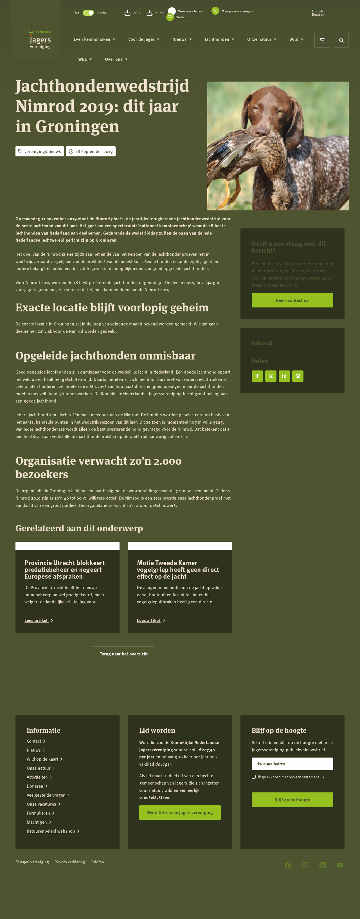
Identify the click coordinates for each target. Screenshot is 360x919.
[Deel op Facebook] (257, 376)
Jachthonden (223, 39)
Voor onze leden (192, 11)
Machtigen (37, 863)
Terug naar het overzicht (124, 694)
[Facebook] (287, 906)
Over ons (119, 59)
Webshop (186, 17)
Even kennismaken (98, 39)
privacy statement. (304, 818)
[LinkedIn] (322, 906)
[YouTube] (340, 906)
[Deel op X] (270, 376)
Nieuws (185, 39)
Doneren (35, 827)
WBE (88, 59)
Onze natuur (265, 39)
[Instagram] (305, 906)
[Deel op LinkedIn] (284, 376)
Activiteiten (37, 818)
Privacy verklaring (70, 902)
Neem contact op (292, 300)
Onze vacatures (41, 845)
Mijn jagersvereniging (240, 11)
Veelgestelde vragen (46, 836)
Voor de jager (147, 39)
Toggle (91, 13)
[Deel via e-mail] (297, 376)
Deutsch (318, 14)
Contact (34, 782)
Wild (300, 39)
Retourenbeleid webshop (51, 872)
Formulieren (38, 854)
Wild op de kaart (42, 800)
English (317, 11)
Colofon (97, 902)
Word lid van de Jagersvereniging (180, 853)
